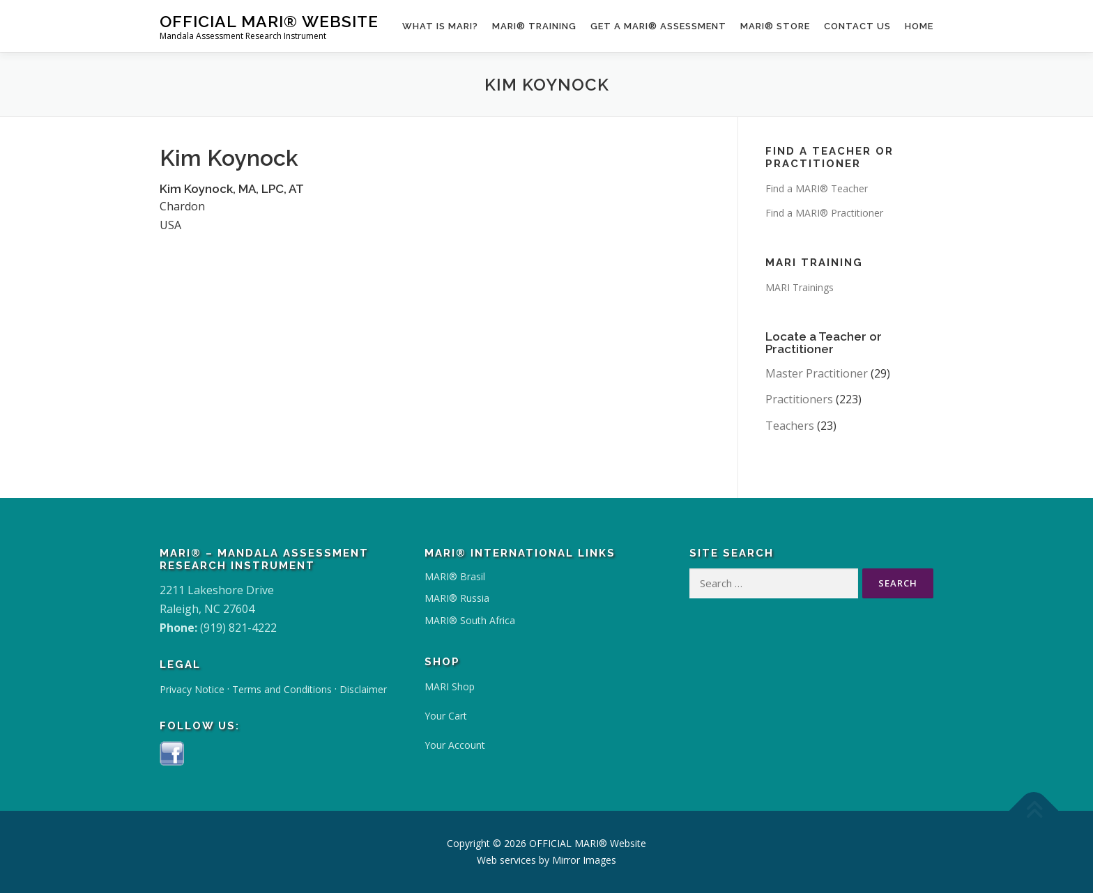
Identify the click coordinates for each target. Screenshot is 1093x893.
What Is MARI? (440, 26)
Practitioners (799, 399)
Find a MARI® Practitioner (824, 212)
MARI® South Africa (470, 620)
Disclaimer (363, 689)
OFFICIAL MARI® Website (269, 21)
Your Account (455, 745)
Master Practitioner (816, 373)
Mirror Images (584, 860)
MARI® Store (775, 26)
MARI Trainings (799, 287)
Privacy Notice (192, 689)
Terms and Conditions (282, 689)
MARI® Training (534, 26)
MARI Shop (450, 686)
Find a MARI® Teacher (816, 188)
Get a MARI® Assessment (658, 26)
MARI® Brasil (455, 576)
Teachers (789, 425)
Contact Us (857, 26)
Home (919, 26)
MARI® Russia (457, 598)
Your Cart (446, 715)
